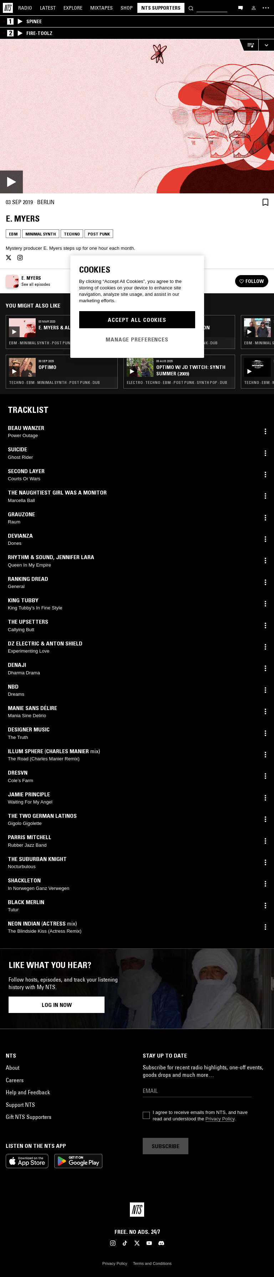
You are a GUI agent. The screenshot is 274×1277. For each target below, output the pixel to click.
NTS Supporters (161, 8)
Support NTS (20, 1104)
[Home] (8, 8)
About (12, 1067)
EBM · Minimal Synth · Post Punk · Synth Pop (52, 342)
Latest (48, 8)
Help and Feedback (28, 1092)
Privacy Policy (220, 1118)
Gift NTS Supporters (28, 1116)
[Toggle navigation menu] (266, 8)
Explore (73, 8)
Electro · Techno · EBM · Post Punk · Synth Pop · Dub (177, 382)
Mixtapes (101, 8)
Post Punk (99, 234)
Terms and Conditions (152, 1263)
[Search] (191, 7)
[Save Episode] (265, 202)
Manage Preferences (137, 339)
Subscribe (165, 1146)
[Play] (137, 116)
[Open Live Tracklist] (248, 45)
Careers (15, 1080)
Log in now (57, 1004)
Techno (72, 234)
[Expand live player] (266, 45)
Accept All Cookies (137, 319)
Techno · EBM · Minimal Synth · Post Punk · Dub (54, 382)
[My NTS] (253, 8)
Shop (127, 8)
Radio (25, 8)
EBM (13, 234)
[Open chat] (240, 7)
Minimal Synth (40, 234)
